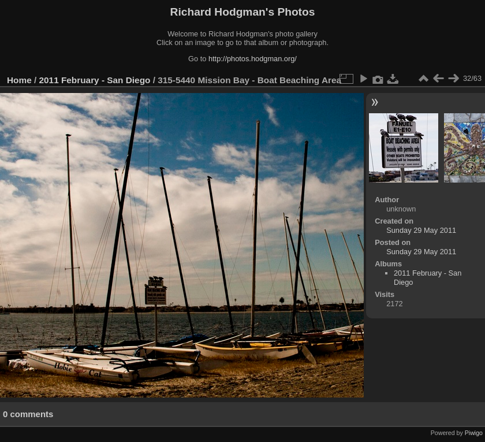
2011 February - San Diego (95, 80)
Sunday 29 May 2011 (421, 230)
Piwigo (474, 432)
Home (19, 80)
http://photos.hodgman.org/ (252, 58)
